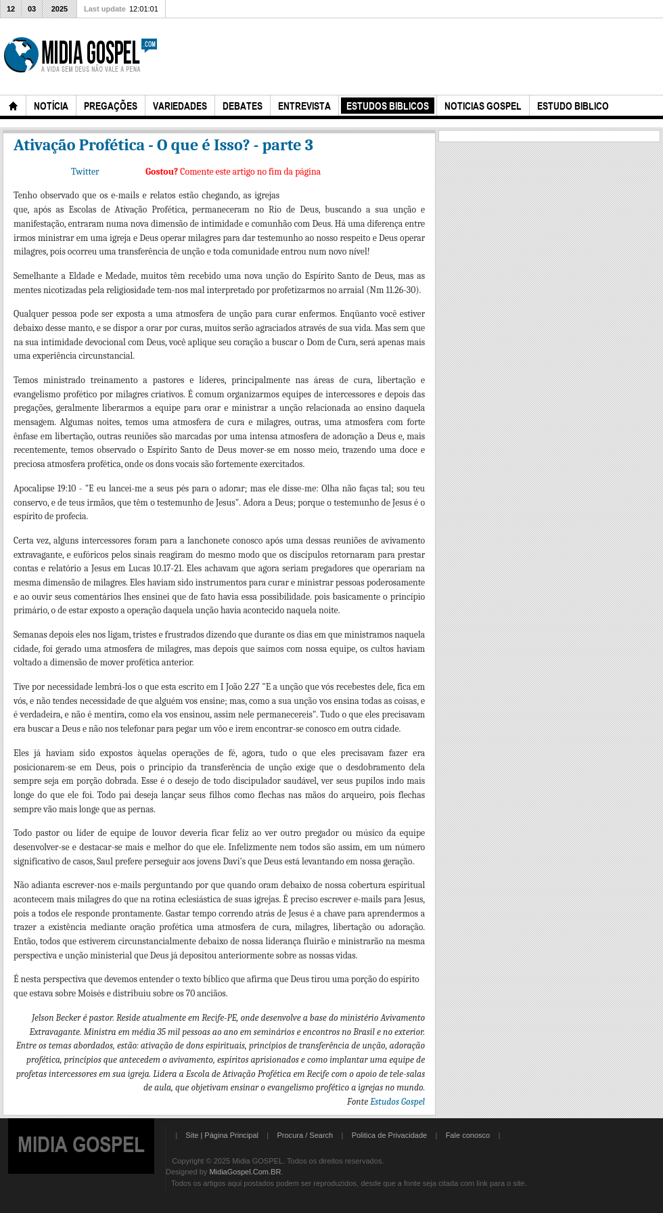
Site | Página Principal (221, 1135)
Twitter (85, 172)
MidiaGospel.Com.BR (245, 1172)
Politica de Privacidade (390, 1135)
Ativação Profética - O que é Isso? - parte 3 (163, 144)
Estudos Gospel (397, 1102)
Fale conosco (468, 1135)
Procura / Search (305, 1135)
